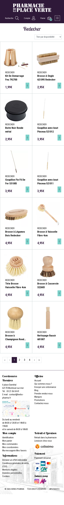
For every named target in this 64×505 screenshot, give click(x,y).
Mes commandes (10, 444)
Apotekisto (54, 489)
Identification (8, 437)
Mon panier (7, 441)
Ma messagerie (9, 450)
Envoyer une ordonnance (45, 387)
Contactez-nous (41, 403)
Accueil (37, 380)
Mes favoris (21, 450)
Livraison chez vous (43, 441)
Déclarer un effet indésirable (14, 460)
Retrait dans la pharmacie (45, 437)
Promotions (39, 400)
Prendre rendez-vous (43, 393)
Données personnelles (12, 473)
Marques (38, 397)
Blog (36, 390)
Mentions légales (9, 469)
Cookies (6, 476)
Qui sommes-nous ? (43, 384)
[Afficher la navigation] (57, 18)
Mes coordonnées (10, 447)
